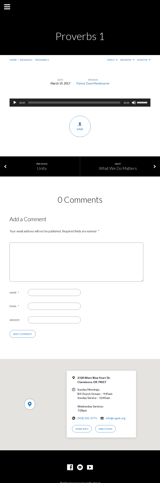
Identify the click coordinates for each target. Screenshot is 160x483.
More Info (81, 429)
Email (14, 306)
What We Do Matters (118, 168)
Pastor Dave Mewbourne (92, 83)
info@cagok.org (115, 418)
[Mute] (134, 103)
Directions (105, 429)
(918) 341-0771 (87, 418)
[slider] (74, 103)
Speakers (127, 59)
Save (80, 126)
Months (143, 59)
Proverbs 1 (42, 59)
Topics (112, 59)
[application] (80, 103)
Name (14, 292)
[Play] (15, 103)
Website (15, 320)
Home (13, 59)
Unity (42, 168)
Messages (26, 59)
